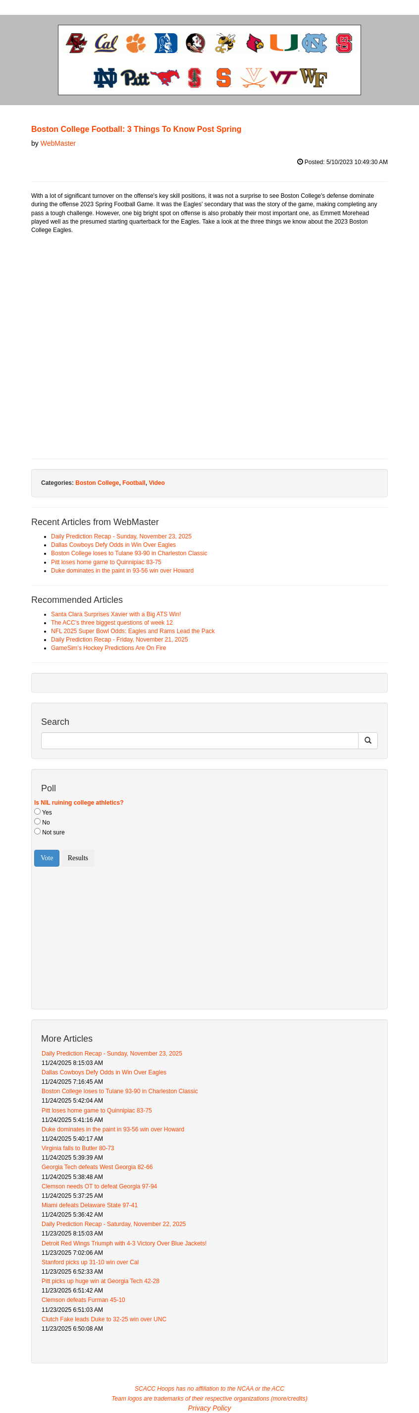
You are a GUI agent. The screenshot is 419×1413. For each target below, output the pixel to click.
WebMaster (58, 143)
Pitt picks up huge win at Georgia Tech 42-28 (100, 1281)
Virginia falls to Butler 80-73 (78, 1148)
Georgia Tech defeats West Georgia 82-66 (97, 1167)
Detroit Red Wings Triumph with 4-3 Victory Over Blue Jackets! (124, 1243)
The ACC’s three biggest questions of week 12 (112, 622)
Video (156, 482)
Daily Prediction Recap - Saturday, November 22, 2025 (114, 1224)
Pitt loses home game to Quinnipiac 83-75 (106, 562)
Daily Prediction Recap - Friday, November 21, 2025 (119, 639)
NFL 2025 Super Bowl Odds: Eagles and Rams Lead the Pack (132, 631)
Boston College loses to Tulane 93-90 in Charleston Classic (129, 553)
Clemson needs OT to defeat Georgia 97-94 (99, 1186)
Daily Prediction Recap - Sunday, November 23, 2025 (121, 536)
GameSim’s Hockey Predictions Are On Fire (108, 648)
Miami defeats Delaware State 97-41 (90, 1205)
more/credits (289, 1398)
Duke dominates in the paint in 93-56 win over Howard (122, 570)
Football (134, 482)
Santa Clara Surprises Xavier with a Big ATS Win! (116, 614)
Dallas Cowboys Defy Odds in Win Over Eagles (113, 544)
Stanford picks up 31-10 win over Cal (90, 1262)
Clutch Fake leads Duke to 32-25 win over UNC (104, 1319)
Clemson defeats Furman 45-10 (83, 1299)
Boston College (97, 482)
